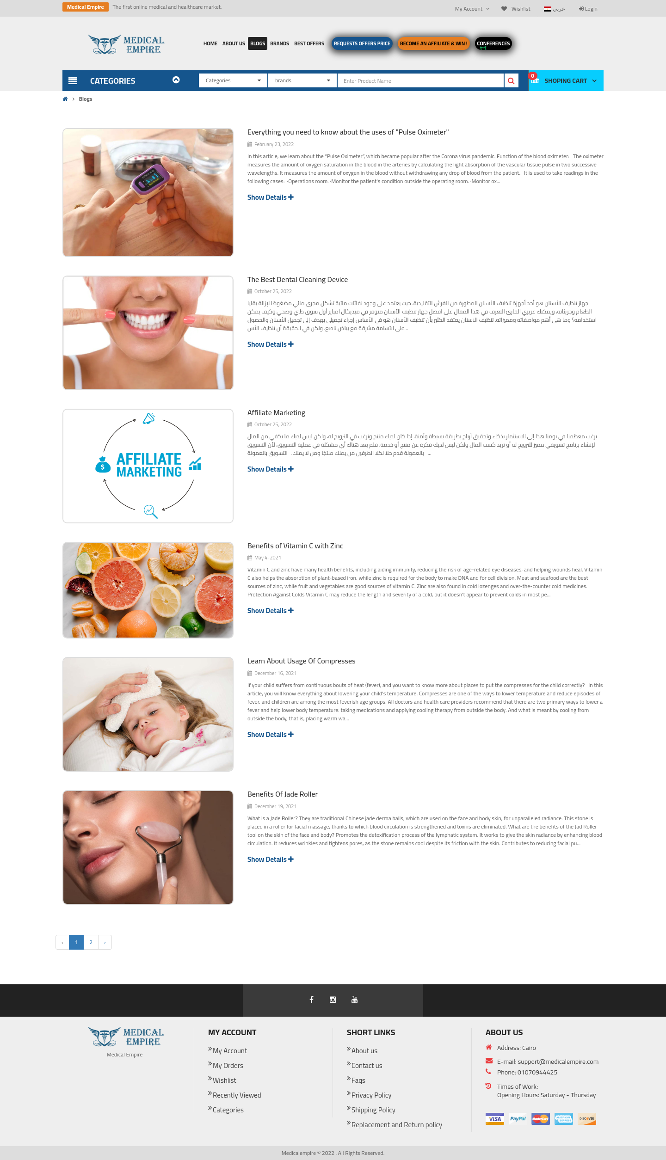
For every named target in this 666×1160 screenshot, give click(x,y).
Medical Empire (85, 7)
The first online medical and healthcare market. (167, 7)
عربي (554, 8)
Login (588, 8)
